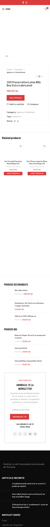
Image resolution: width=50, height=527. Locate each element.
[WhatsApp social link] (26, 3)
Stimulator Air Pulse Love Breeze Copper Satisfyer (29, 304)
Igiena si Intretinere (16, 72)
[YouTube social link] (30, 434)
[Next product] (42, 76)
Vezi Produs (15, 98)
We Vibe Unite (21, 290)
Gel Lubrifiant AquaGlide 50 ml (28, 361)
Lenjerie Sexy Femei (13, 167)
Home (10, 69)
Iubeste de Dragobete (12, 525)
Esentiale (19, 69)
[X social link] (20, 434)
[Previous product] (36, 76)
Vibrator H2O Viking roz (25, 316)
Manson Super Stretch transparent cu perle (30, 336)
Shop (4, 520)
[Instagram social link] (25, 434)
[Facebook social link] (23, 3)
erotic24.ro (16, 116)
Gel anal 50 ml (21, 348)
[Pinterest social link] (35, 434)
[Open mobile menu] (6, 9)
